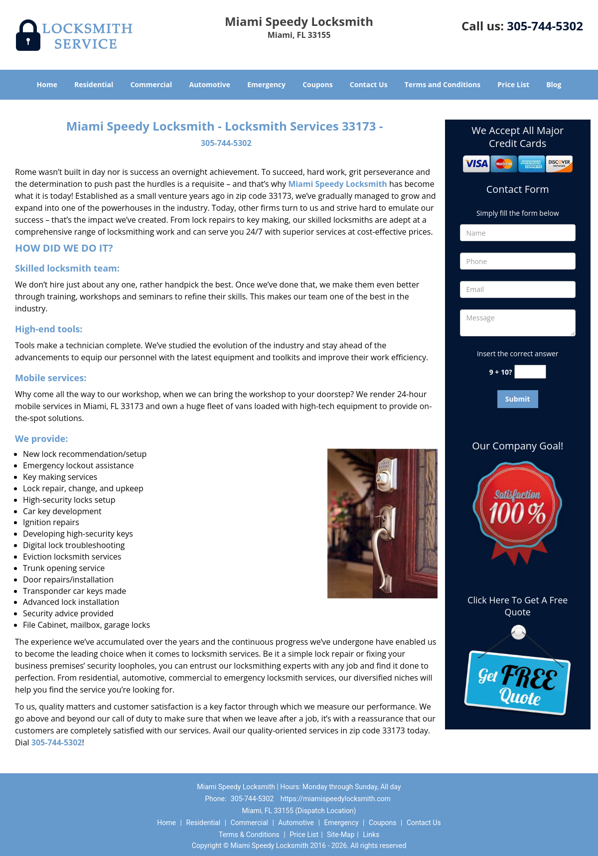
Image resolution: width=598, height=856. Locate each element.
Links (371, 835)
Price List (513, 84)
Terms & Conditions (249, 835)
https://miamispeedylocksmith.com (336, 799)
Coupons (317, 84)
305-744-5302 (545, 25)
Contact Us (369, 84)
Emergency (266, 84)
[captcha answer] (530, 372)
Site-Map (340, 835)
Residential (93, 84)
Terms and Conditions (442, 84)
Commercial (151, 84)
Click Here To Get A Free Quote (517, 606)
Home (47, 84)
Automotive (210, 84)
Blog (553, 84)
